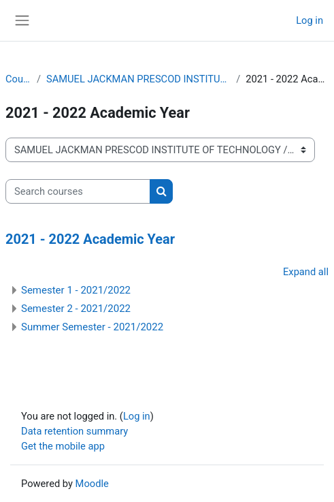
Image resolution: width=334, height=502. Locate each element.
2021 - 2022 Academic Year (90, 239)
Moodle (92, 483)
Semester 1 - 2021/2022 (76, 290)
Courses (18, 79)
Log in (309, 20)
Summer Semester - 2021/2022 (92, 327)
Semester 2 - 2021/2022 (76, 308)
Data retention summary (74, 431)
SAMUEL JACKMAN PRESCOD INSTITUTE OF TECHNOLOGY (138, 79)
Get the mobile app (63, 446)
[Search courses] (77, 191)
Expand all (306, 272)
